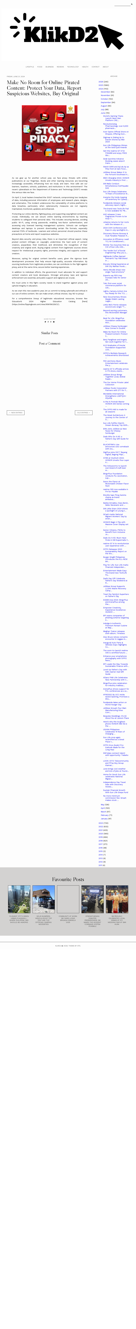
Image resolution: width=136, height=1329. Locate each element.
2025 (101, 85)
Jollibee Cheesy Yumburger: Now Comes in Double (115, 327)
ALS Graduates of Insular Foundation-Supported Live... (114, 347)
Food (39, 67)
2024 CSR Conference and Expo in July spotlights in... (116, 229)
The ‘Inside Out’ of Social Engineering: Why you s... (115, 252)
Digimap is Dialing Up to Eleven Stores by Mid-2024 (114, 139)
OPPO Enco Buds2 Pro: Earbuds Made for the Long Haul (113, 747)
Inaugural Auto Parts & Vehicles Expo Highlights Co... (115, 645)
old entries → (83, 413)
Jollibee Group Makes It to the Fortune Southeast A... (116, 173)
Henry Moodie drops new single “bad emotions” (114, 271)
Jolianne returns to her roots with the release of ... (116, 223)
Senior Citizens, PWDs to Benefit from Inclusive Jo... (114, 532)
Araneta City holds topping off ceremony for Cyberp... (116, 198)
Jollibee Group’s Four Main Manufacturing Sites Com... (114, 710)
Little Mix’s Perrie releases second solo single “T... (115, 306)
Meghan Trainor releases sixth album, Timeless (114, 632)
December (106, 92)
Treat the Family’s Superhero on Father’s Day (116, 595)
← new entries (15, 413)
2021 (101, 830)
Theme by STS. (75, 946)
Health (85, 67)
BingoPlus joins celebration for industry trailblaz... (115, 684)
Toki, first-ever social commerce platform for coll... (114, 285)
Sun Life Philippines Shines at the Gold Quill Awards (115, 146)
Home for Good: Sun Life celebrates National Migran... (114, 776)
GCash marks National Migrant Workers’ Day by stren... (115, 516)
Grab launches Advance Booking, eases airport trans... (114, 161)
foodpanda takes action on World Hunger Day (115, 703)
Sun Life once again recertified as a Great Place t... (113, 739)
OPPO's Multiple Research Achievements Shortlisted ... (116, 355)
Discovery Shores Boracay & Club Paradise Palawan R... (116, 234)
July (103, 109)
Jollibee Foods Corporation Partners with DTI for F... (115, 389)
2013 (101, 858)
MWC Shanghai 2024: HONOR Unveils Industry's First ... (116, 179)
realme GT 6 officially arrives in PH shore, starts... (116, 370)
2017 (101, 844)
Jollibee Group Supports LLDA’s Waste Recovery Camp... (114, 588)
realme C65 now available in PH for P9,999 (115, 490)
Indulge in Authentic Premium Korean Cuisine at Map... (115, 625)
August (104, 106)
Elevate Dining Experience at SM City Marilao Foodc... (116, 265)
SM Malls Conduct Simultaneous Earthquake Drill (115, 186)
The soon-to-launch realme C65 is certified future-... (115, 651)
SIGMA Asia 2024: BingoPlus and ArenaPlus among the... (115, 602)
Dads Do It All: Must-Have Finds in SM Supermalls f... (116, 539)
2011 (101, 865)
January (104, 819)
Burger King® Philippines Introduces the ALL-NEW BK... (115, 559)
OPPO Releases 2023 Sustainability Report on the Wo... (115, 551)
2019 (101, 837)
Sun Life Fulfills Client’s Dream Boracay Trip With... (116, 424)
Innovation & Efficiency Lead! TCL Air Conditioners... (116, 240)
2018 (101, 841)
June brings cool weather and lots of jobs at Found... (116, 770)
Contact (95, 67)
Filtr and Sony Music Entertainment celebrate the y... (115, 363)
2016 (101, 848)
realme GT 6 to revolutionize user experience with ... (116, 544)
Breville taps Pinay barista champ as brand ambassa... (114, 497)
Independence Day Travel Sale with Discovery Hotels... (114, 784)
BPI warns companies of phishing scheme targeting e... (116, 618)
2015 (101, 851)
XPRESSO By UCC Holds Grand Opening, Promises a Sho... (116, 697)
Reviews (60, 67)
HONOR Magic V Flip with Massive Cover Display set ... (115, 524)
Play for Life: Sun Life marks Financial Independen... (115, 566)
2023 (101, 823)
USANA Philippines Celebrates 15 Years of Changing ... (114, 731)
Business (50, 67)
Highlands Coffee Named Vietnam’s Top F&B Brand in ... (115, 258)
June (103, 113)
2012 (101, 862)
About (106, 67)
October (105, 99)
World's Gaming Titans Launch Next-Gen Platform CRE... (113, 118)
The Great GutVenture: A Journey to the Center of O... (115, 417)
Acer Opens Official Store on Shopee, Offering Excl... (116, 133)
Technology (73, 67)
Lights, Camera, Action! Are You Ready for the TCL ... (115, 292)
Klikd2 (58, 946)
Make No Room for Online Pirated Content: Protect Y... (115, 334)
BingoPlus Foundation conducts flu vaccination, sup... (115, 476)
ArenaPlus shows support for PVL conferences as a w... (116, 690)
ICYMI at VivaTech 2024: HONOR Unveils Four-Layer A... (116, 460)
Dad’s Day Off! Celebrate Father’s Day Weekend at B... (115, 580)
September (106, 102)
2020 (101, 834)
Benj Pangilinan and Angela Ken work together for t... (115, 341)
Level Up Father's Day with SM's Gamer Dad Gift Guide (115, 672)
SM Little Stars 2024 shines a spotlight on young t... (115, 510)
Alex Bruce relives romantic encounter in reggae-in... (115, 638)
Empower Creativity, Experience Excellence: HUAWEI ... (114, 610)
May (103, 805)
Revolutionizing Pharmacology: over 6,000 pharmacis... (115, 126)
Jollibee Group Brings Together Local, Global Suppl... (114, 377)
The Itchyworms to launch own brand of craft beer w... (115, 468)
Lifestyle (30, 67)
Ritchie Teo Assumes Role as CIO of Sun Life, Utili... (116, 246)
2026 (101, 82)
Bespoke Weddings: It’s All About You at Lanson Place (116, 717)
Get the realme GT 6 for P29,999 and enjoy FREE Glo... (115, 153)
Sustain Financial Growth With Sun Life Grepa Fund (115, 791)
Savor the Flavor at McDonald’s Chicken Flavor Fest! (116, 484)
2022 (101, 827)
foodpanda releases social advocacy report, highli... (115, 204)
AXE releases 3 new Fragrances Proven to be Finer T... (115, 216)
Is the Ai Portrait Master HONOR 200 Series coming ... (116, 404)
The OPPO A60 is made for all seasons (115, 410)
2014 (101, 855)
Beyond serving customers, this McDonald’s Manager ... (115, 312)
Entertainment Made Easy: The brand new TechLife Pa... (115, 573)
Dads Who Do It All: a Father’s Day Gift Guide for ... (116, 439)
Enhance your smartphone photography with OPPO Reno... (115, 658)
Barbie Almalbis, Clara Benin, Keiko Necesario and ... (115, 504)
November (106, 95)
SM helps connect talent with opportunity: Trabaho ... (115, 755)
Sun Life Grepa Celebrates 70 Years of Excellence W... (116, 193)
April (103, 808)
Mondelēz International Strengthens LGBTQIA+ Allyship (114, 396)
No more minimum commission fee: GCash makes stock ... (114, 798)
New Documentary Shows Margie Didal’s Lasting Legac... (114, 299)
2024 (101, 89)
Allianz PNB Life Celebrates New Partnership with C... (115, 679)
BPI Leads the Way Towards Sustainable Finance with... (116, 665)
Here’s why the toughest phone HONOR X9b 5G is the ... (115, 724)
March (104, 812)
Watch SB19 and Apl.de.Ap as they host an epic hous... (116, 168)
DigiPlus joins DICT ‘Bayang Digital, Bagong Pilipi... (115, 453)
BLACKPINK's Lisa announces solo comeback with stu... (116, 446)
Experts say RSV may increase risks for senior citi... (114, 277)
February (105, 815)
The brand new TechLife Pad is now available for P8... (116, 210)
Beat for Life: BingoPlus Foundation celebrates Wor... (114, 320)
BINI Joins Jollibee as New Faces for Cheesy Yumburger (115, 431)
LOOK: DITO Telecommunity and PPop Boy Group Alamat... (116, 763)
